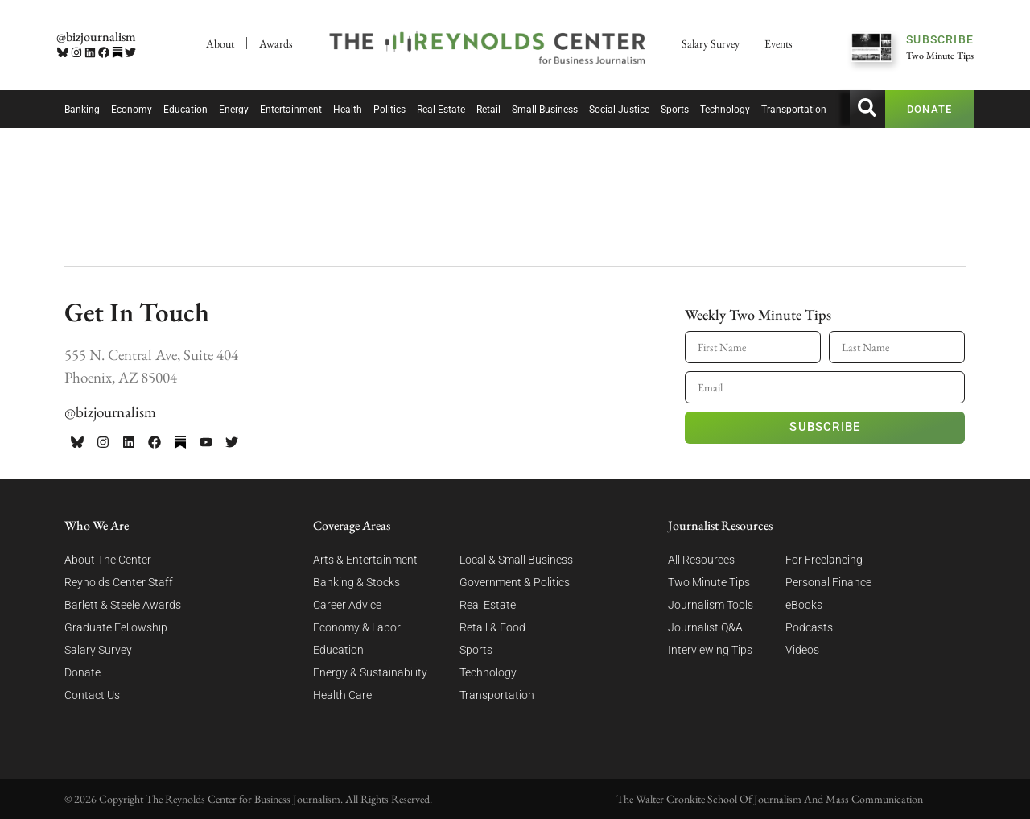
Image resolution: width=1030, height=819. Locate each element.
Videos (802, 649)
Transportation (793, 109)
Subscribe (824, 427)
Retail (488, 109)
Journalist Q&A (705, 627)
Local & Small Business (516, 559)
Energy (234, 109)
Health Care (342, 695)
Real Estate (441, 109)
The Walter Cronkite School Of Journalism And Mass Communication (769, 799)
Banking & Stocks (356, 582)
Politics (389, 109)
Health (347, 109)
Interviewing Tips (710, 649)
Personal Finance (828, 582)
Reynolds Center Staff (118, 582)
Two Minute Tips (709, 582)
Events (778, 43)
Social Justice (619, 109)
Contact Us (92, 695)
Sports (675, 109)
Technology (725, 109)
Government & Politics (514, 582)
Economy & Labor (357, 627)
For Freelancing (824, 559)
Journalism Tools (710, 604)
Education (185, 109)
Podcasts (809, 627)
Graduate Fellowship (115, 627)
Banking (82, 109)
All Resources (701, 559)
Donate (82, 672)
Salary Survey (711, 43)
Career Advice (347, 604)
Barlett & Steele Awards (122, 604)
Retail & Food (492, 627)
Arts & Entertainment (365, 559)
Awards (276, 43)
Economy (131, 109)
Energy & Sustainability (370, 672)
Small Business (545, 109)
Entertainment (291, 109)
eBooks (803, 604)
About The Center (107, 559)
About (220, 43)
